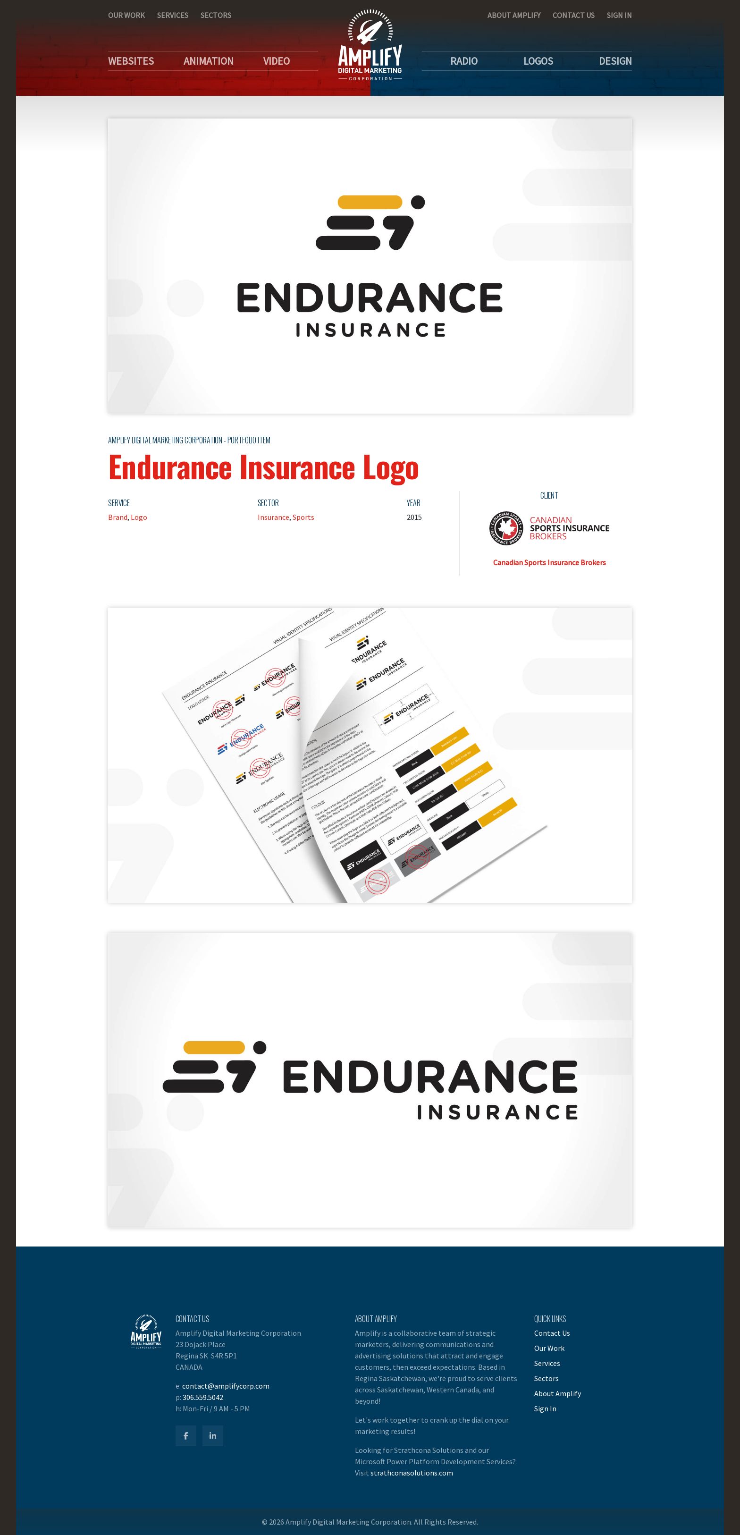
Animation (209, 61)
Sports (303, 517)
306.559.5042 (203, 1397)
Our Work (126, 15)
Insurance (273, 517)
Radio (464, 61)
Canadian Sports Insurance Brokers (549, 562)
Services (172, 15)
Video (276, 61)
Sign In (619, 15)
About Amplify (514, 15)
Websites (131, 61)
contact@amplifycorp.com (225, 1386)
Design (615, 61)
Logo (139, 517)
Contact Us (574, 15)
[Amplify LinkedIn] (212, 1435)
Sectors (216, 15)
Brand (117, 517)
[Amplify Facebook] (186, 1435)
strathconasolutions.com (411, 1472)
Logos (538, 61)
